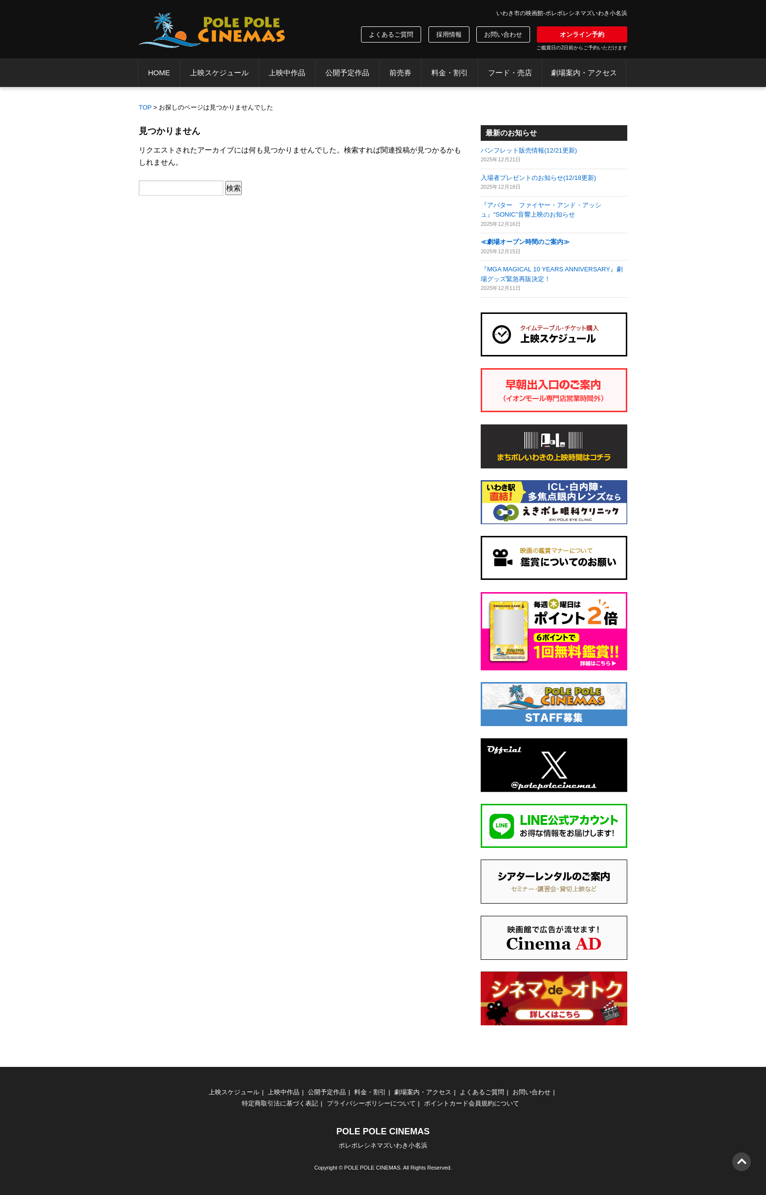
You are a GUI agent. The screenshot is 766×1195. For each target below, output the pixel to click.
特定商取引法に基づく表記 (280, 1103)
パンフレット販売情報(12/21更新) (529, 150)
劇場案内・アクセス (584, 72)
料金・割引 (449, 72)
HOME (159, 72)
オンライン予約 (582, 34)
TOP (145, 107)
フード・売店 (510, 72)
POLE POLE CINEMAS (372, 1168)
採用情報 (449, 34)
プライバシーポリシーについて (371, 1103)
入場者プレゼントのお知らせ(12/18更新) (538, 177)
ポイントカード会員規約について (471, 1103)
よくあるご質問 (391, 34)
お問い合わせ (503, 34)
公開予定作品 (347, 72)
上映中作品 (287, 72)
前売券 (400, 72)
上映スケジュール (219, 72)
